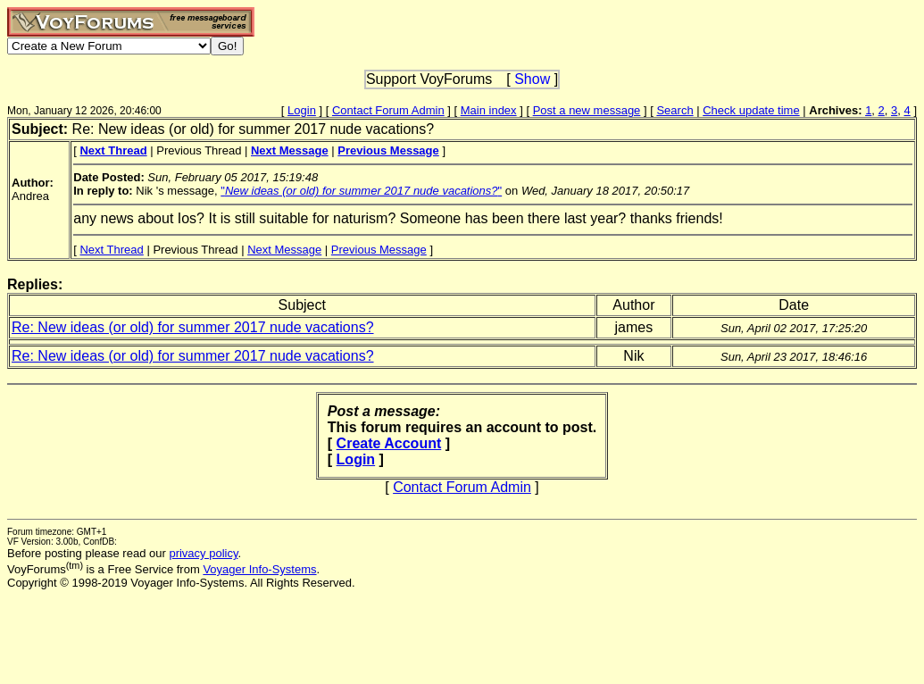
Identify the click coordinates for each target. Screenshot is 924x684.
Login (301, 110)
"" (361, 190)
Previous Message (379, 249)
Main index (489, 110)
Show (532, 79)
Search (674, 110)
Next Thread (111, 249)
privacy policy (203, 553)
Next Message (284, 249)
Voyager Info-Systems (259, 569)
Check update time (751, 110)
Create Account (389, 443)
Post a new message (587, 110)
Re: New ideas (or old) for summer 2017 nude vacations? (193, 327)
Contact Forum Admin (388, 110)
